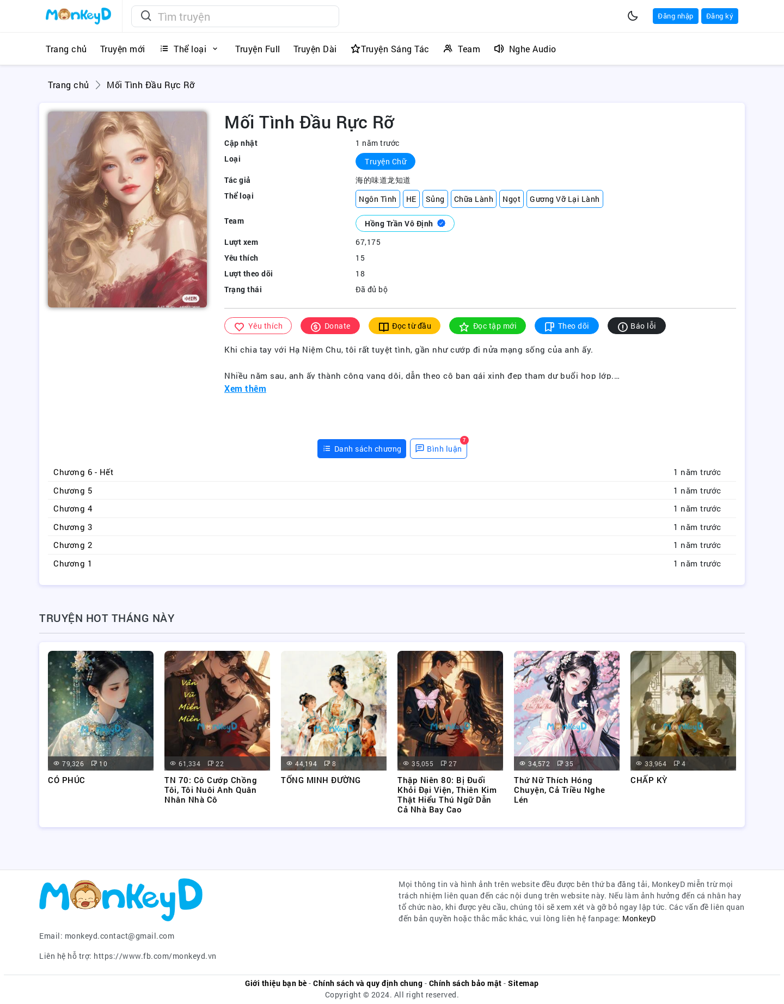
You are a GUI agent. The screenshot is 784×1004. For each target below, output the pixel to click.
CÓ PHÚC (66, 779)
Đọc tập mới (487, 326)
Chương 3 (72, 526)
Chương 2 (72, 544)
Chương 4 (72, 508)
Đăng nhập (676, 16)
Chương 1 (72, 563)
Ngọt (511, 199)
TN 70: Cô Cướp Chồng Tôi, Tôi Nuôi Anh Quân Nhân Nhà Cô (210, 789)
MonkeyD (639, 918)
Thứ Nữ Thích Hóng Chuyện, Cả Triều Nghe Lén (559, 789)
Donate (330, 326)
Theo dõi (567, 326)
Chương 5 (72, 490)
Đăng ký (720, 16)
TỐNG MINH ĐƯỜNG (321, 779)
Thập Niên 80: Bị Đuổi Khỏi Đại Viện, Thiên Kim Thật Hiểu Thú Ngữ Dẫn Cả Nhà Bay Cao (447, 794)
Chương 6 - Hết (83, 471)
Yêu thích (258, 326)
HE (411, 199)
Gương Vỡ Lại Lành (565, 199)
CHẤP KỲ (648, 779)
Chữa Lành (474, 199)
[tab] (362, 449)
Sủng (435, 199)
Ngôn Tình (378, 199)
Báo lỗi (637, 326)
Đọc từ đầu (405, 326)
